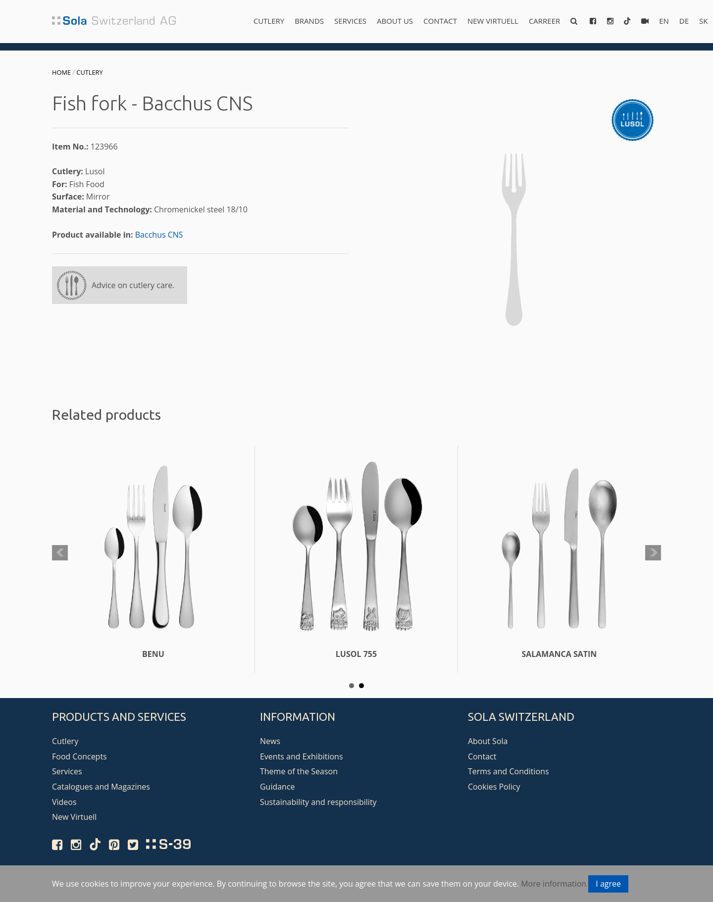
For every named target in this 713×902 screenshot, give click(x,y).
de (684, 21)
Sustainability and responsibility (318, 802)
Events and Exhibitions (301, 756)
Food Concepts (79, 756)
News (270, 741)
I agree (608, 883)
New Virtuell (492, 21)
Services (350, 21)
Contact (440, 21)
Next (653, 553)
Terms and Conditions (508, 771)
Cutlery (269, 21)
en (664, 21)
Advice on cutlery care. (133, 285)
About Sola (488, 741)
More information (553, 883)
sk (703, 21)
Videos (64, 802)
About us (395, 21)
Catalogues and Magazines (101, 786)
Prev (60, 553)
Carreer (544, 21)
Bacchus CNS (159, 234)
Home (61, 72)
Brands (309, 21)
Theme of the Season (299, 771)
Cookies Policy (494, 786)
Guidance (277, 786)
